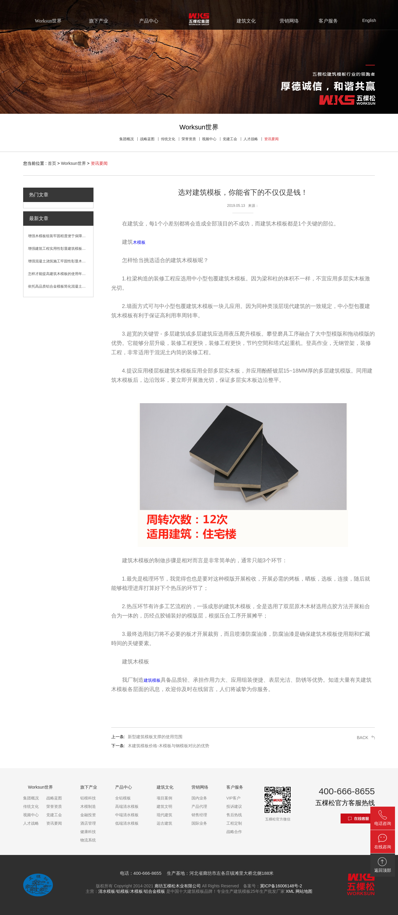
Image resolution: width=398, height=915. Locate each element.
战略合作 (234, 831)
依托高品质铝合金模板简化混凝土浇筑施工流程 (60, 286)
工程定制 (234, 823)
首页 (52, 163)
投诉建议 (234, 806)
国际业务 (199, 823)
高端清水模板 (127, 806)
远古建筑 (164, 823)
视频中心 (209, 139)
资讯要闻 (271, 139)
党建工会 (230, 139)
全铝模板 (123, 798)
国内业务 (199, 798)
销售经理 (199, 815)
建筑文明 (164, 806)
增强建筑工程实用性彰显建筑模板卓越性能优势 (60, 248)
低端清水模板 (127, 823)
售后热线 (234, 815)
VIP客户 (233, 798)
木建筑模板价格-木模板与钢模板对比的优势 (168, 745)
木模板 (139, 242)
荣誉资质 (189, 139)
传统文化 (168, 139)
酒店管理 (88, 823)
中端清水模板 (127, 815)
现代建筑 (164, 815)
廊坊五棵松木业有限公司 (178, 885)
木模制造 (88, 806)
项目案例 (164, 798)
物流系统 (88, 840)
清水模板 (106, 891)
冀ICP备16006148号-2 (281, 885)
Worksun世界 (73, 163)
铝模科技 (88, 798)
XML (290, 891)
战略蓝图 (147, 139)
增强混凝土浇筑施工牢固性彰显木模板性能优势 (60, 261)
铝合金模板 (154, 891)
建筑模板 (152, 680)
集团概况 (126, 139)
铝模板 (122, 891)
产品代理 (199, 806)
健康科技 (88, 831)
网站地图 (303, 891)
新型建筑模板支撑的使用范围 (155, 736)
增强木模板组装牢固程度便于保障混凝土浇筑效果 (60, 236)
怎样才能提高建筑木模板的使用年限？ (58, 274)
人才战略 (250, 139)
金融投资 (88, 815)
